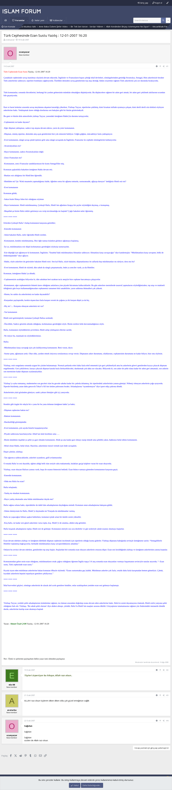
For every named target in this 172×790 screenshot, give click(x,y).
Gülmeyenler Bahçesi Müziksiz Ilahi (24, 26)
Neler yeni (39, 20)
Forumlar (20, 20)
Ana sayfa (6, 20)
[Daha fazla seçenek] (163, 20)
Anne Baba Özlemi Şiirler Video (58, 26)
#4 (167, 720)
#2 (167, 670)
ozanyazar (10, 39)
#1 (167, 66)
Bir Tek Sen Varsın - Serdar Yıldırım (92, 26)
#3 (167, 695)
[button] (27, 20)
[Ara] (147, 20)
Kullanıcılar (58, 20)
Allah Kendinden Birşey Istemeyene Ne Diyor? (133, 26)
